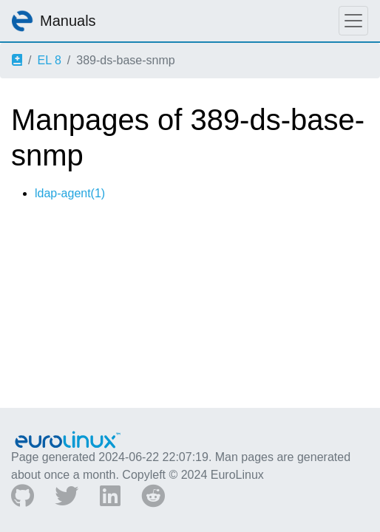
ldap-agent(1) (70, 193)
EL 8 (49, 60)
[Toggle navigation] (353, 20)
